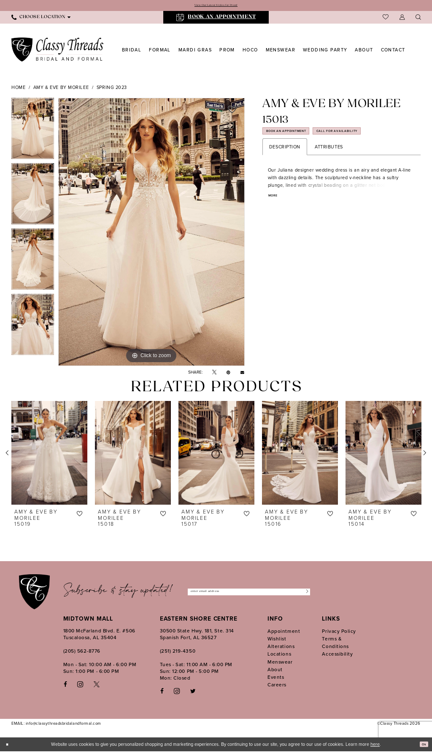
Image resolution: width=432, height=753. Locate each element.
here (375, 745)
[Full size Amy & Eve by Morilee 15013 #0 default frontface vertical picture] (151, 233)
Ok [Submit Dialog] (421, 745)
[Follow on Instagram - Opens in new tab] (176, 693)
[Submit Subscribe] (304, 593)
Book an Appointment (299, 136)
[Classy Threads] (57, 51)
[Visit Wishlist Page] (385, 19)
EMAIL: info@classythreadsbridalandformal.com (56, 725)
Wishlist (276, 640)
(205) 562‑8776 (81, 652)
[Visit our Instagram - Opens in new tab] (80, 686)
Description (284, 154)
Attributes (329, 154)
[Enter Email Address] (249, 594)
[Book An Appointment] (216, 19)
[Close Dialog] (9, 745)
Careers (276, 686)
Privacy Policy (339, 632)
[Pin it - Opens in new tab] (228, 374)
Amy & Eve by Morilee (61, 89)
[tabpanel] (32, 132)
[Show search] (418, 19)
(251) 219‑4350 (177, 652)
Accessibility (337, 655)
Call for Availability (377, 136)
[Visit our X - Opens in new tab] (96, 686)
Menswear (279, 663)
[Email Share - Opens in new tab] (242, 373)
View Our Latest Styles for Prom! (216, 6)
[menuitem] (41, 19)
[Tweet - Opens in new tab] (214, 374)
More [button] (275, 204)
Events (275, 678)
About (275, 671)
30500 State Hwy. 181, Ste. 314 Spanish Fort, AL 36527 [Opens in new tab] (197, 636)
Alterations (280, 647)
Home (18, 89)
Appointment (283, 632)
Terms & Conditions (335, 644)
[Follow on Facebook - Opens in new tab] (162, 693)
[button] (402, 19)
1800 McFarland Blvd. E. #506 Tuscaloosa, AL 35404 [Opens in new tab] (99, 636)
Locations (279, 655)
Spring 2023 (112, 89)
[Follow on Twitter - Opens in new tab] (193, 693)
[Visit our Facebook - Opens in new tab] (65, 686)
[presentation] (49, 454)
